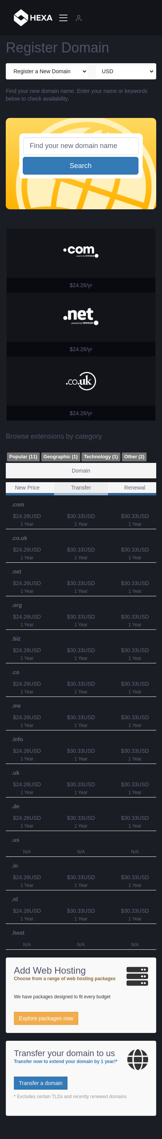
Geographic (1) (61, 456)
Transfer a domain (40, 1083)
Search (80, 166)
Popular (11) (23, 456)
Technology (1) (101, 456)
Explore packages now (46, 1018)
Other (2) (134, 456)
